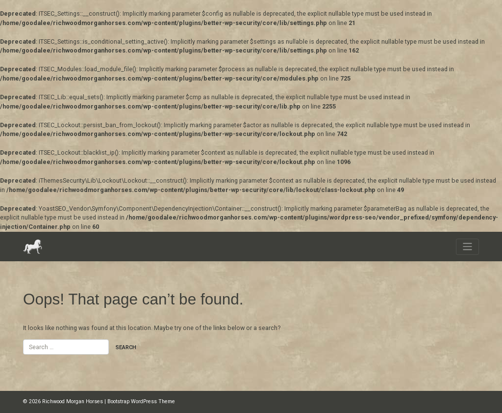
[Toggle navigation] (467, 247)
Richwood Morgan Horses (72, 401)
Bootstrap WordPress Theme (141, 401)
